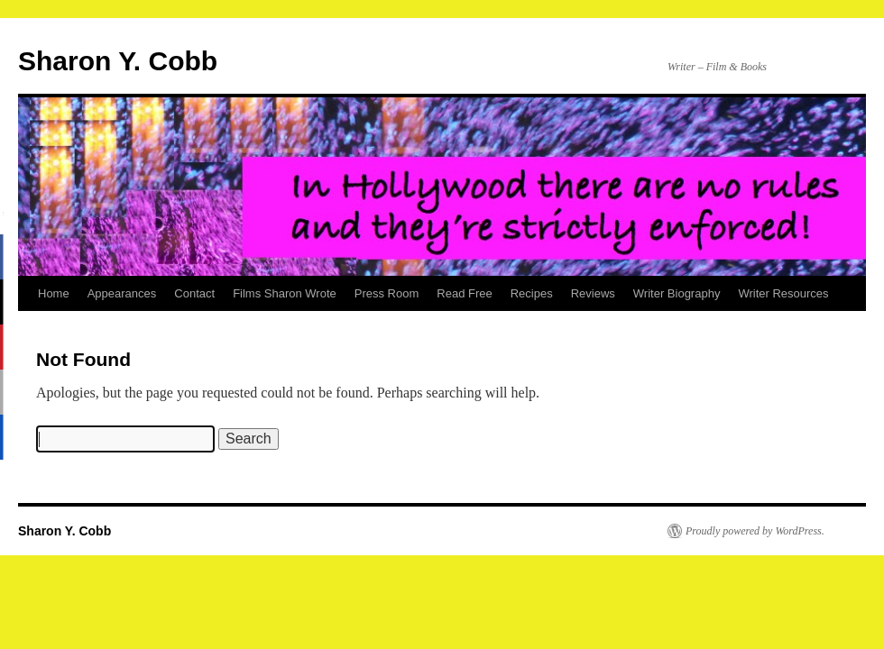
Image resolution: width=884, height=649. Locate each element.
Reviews (593, 293)
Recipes (532, 293)
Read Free (464, 293)
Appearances (122, 293)
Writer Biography (677, 293)
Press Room (387, 293)
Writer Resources (783, 293)
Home (53, 293)
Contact (194, 293)
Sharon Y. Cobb (117, 61)
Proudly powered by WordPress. (755, 531)
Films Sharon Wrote (284, 293)
